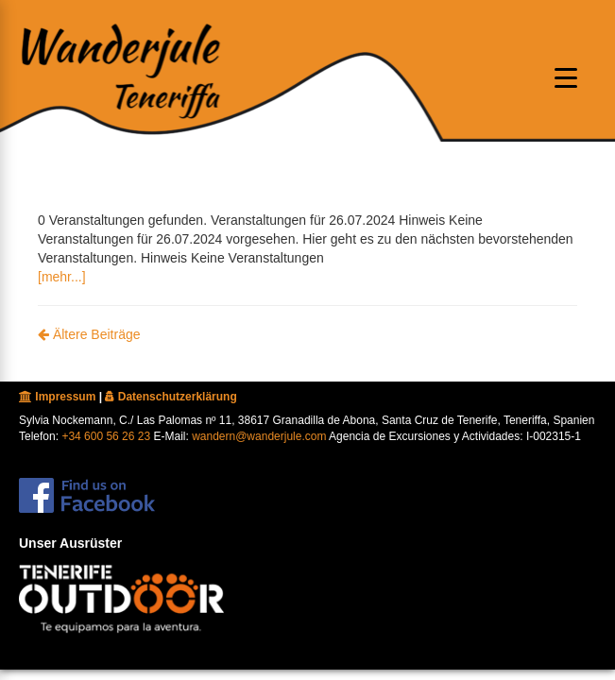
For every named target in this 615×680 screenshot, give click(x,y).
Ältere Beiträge (89, 334)
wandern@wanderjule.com (259, 436)
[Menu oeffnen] (566, 77)
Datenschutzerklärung (170, 396)
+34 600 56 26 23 (105, 436)
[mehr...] (62, 276)
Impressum (57, 396)
